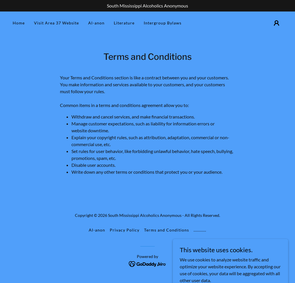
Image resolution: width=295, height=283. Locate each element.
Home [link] (19, 22)
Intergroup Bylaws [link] (162, 22)
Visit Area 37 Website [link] (56, 22)
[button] (276, 23)
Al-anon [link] (96, 22)
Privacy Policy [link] (124, 229)
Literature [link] (124, 22)
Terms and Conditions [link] (166, 229)
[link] (148, 263)
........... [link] (200, 229)
